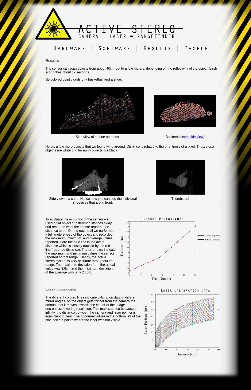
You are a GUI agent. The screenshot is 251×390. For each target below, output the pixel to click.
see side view (193, 137)
